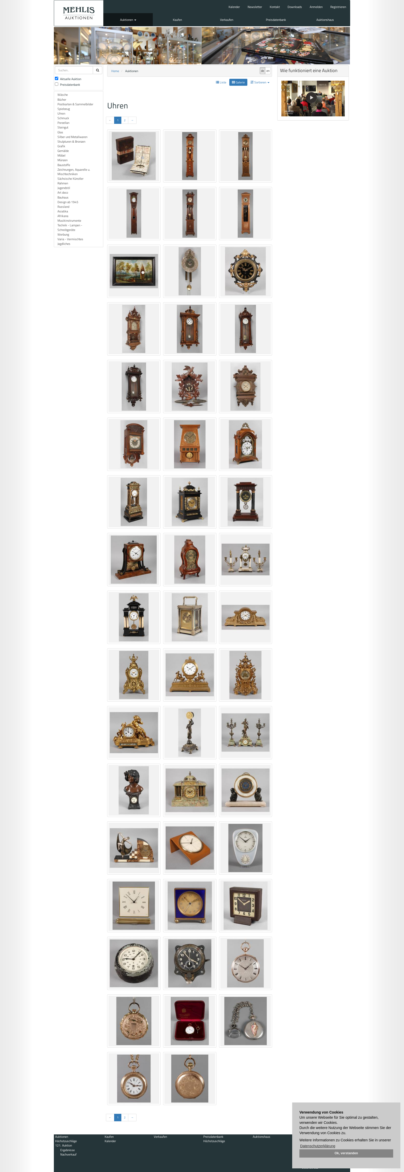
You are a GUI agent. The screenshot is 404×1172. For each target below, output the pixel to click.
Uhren (61, 113)
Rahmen (62, 183)
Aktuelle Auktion (68, 79)
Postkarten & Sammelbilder (75, 104)
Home (115, 70)
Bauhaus (63, 197)
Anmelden (316, 6)
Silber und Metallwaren (72, 136)
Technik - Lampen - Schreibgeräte (69, 227)
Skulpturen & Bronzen (71, 141)
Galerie (238, 82)
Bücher (61, 99)
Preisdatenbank (276, 19)
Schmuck (63, 118)
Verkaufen (226, 19)
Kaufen (177, 19)
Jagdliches (63, 243)
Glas (60, 132)
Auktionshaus (325, 19)
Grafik (61, 146)
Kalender (234, 6)
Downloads (295, 6)
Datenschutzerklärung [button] (317, 1146)
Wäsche (62, 94)
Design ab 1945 (67, 202)
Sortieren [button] (260, 82)
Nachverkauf (68, 1154)
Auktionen (128, 19)
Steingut (62, 127)
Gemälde (63, 150)
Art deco (62, 192)
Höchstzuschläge (66, 1141)
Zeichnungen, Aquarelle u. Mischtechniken (73, 171)
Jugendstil (63, 187)
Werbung (63, 234)
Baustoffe (63, 164)
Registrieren (338, 6)
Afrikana (62, 215)
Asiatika (62, 211)
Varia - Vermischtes (70, 239)
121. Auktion (63, 1145)
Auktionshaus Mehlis (78, 13)
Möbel (61, 155)
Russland (63, 206)
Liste (221, 82)
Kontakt (275, 6)
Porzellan (63, 122)
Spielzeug (63, 108)
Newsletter (255, 6)
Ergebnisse (67, 1150)
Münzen (62, 160)
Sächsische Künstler (70, 178)
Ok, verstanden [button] (346, 1153)
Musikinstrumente (69, 220)
